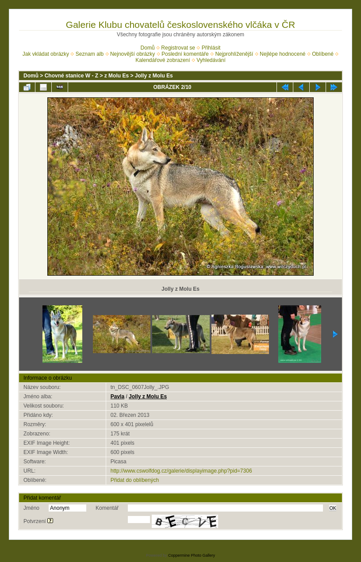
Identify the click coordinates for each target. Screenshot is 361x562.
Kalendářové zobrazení (162, 60)
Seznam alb (90, 54)
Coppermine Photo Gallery (191, 555)
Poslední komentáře (185, 54)
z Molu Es (116, 76)
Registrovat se (178, 48)
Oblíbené (323, 54)
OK (332, 508)
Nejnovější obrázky (132, 54)
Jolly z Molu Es (154, 76)
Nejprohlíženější (234, 54)
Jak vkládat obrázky (46, 54)
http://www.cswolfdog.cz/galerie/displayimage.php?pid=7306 (181, 471)
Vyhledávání (211, 60)
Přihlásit (211, 48)
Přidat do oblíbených (135, 480)
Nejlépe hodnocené (282, 54)
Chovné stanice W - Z (71, 76)
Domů (148, 48)
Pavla (117, 396)
